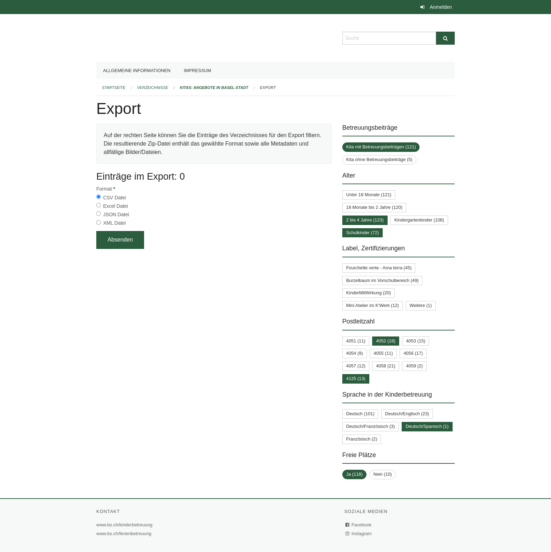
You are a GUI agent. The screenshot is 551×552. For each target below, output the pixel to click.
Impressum (197, 70)
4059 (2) (414, 365)
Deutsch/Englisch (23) (407, 413)
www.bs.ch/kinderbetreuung (125, 524)
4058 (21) (385, 365)
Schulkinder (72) (362, 232)
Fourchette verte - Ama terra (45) (378, 267)
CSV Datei (114, 197)
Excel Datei (115, 206)
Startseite (113, 87)
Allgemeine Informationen (136, 70)
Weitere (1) (421, 305)
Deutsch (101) (360, 413)
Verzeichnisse (152, 87)
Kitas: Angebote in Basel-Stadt (214, 87)
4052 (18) (385, 341)
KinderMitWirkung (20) (368, 292)
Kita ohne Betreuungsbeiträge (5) (379, 159)
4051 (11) (355, 341)
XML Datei (114, 223)
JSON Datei (116, 214)
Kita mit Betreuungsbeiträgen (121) (381, 146)
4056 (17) (413, 353)
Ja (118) (354, 474)
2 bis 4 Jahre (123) (365, 220)
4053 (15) (415, 341)
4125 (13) (355, 378)
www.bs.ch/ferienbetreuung (124, 533)
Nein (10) (382, 474)
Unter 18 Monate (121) (368, 194)
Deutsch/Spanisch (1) (427, 426)
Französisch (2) (361, 439)
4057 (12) (355, 365)
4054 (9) (354, 353)
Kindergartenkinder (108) (419, 220)
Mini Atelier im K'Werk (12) (372, 305)
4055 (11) (383, 353)
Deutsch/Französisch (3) (370, 426)
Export (268, 87)
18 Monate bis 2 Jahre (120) (374, 207)
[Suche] (445, 38)
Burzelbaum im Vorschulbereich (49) (382, 280)
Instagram (359, 533)
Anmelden (441, 7)
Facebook (358, 524)
